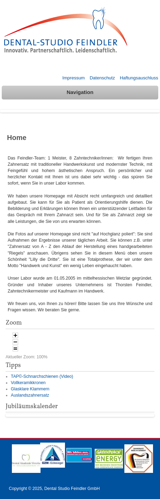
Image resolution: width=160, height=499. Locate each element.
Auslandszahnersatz (30, 395)
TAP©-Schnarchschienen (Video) (42, 376)
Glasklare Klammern (30, 389)
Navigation (80, 92)
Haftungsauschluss (139, 77)
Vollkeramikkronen (28, 382)
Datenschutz (102, 77)
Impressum (73, 77)
